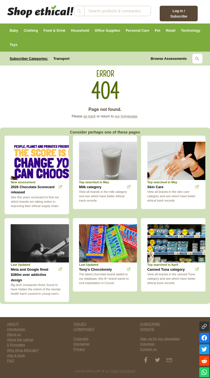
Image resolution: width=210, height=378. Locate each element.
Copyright (81, 339)
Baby (14, 30)
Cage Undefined (122, 371)
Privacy (79, 349)
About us (14, 334)
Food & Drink (54, 30)
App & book (16, 355)
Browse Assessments (169, 59)
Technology (190, 30)
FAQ (10, 361)
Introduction (16, 329)
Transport (61, 59)
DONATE (147, 329)
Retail (171, 30)
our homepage (126, 116)
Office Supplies (107, 30)
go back (89, 116)
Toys (14, 45)
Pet (157, 30)
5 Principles (16, 345)
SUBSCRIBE (150, 324)
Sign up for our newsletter (160, 339)
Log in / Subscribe (178, 13)
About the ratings (20, 340)
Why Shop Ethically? (23, 350)
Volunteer (147, 344)
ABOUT (13, 324)
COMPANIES (84, 329)
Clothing (31, 30)
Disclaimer (82, 344)
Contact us (148, 349)
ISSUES (80, 324)
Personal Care (137, 30)
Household (80, 30)
